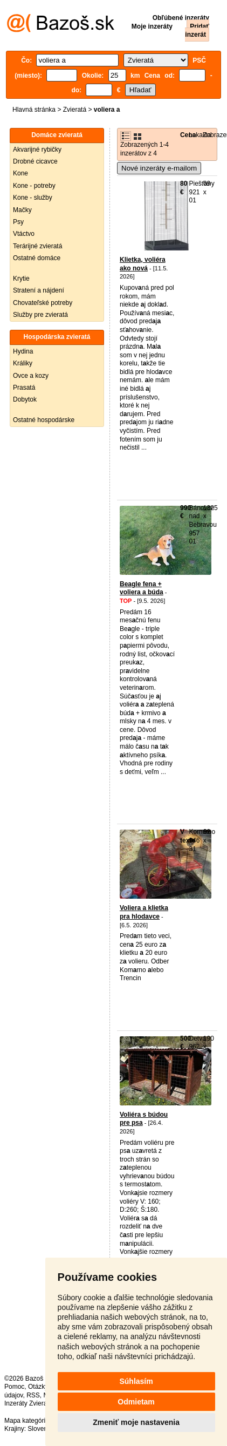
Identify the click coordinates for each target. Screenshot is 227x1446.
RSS (33, 1395)
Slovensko (42, 1429)
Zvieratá (74, 109)
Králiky (22, 363)
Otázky (37, 1386)
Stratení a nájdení (38, 290)
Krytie (21, 278)
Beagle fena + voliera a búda (141, 588)
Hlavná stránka (34, 109)
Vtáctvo (24, 233)
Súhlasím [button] (136, 1381)
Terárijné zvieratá (37, 246)
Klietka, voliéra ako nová (143, 264)
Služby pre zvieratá (40, 314)
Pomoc (14, 1386)
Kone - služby (32, 197)
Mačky (22, 210)
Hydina (23, 351)
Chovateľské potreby (42, 303)
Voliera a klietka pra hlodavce (144, 912)
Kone (20, 173)
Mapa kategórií (25, 1420)
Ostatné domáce (36, 258)
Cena (188, 135)
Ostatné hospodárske (43, 420)
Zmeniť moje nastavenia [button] (136, 1422)
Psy (18, 222)
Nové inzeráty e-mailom (159, 168)
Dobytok (25, 399)
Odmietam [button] (136, 1401)
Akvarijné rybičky (37, 149)
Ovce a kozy (31, 375)
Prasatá (24, 387)
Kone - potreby (34, 185)
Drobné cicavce (35, 161)
